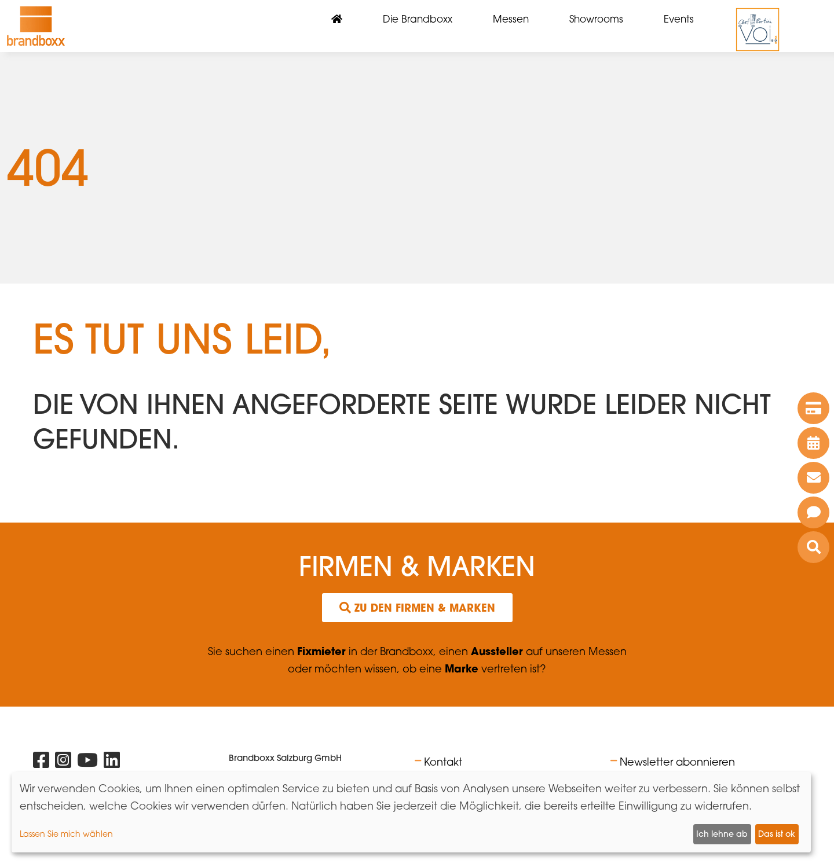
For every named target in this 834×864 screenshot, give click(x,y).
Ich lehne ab (722, 834)
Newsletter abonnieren (677, 761)
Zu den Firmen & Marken (417, 608)
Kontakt (443, 761)
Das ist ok (776, 834)
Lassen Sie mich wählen (66, 834)
